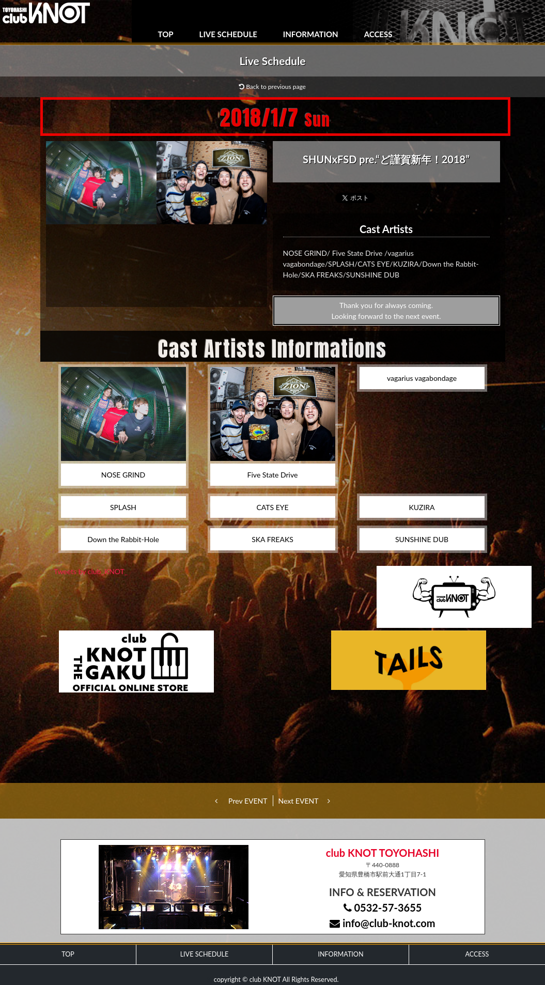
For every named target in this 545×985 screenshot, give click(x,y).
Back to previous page (272, 86)
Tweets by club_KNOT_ (91, 571)
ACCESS (378, 34)
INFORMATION (310, 34)
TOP (166, 34)
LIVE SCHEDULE (228, 34)
